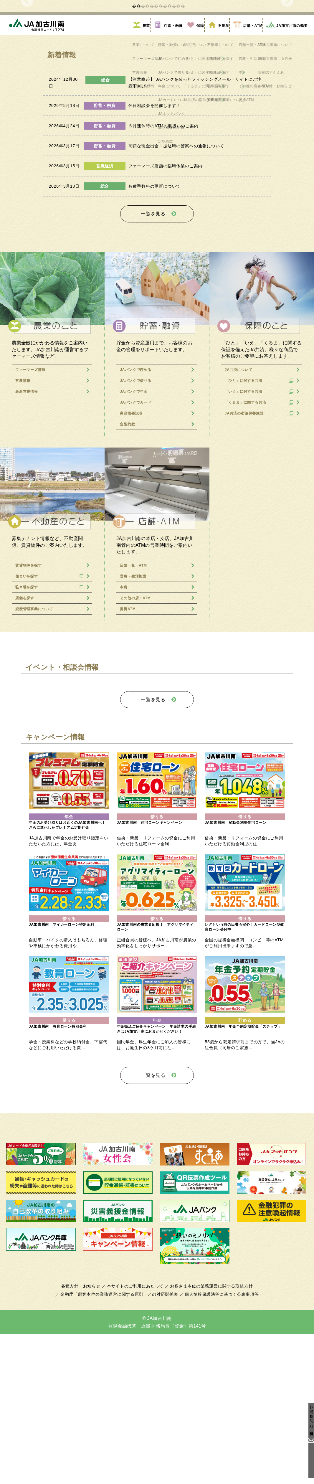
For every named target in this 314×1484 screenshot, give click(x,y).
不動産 (215, 163)
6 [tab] (179, 136)
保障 (193, 163)
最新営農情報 (29, 524)
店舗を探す (26, 731)
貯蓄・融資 (165, 163)
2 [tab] (144, 136)
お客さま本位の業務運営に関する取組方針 (209, 1436)
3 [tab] (153, 136)
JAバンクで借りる (138, 513)
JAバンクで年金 (136, 524)
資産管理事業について (38, 742)
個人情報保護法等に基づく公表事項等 (219, 1444)
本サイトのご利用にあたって (136, 1436)
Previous (27, 65)
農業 (139, 163)
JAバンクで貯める (138, 503)
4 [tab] (161, 136)
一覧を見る (153, 348)
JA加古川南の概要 (284, 163)
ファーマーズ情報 (34, 503)
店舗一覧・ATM (136, 698)
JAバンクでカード (138, 535)
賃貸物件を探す (31, 698)
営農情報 (24, 513)
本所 (124, 720)
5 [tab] (170, 136)
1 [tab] (135, 136)
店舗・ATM (244, 163)
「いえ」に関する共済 (248, 524)
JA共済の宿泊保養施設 (248, 546)
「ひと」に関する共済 (248, 513)
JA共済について (241, 503)
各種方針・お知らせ (84, 1436)
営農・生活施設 (136, 709)
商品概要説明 (133, 546)
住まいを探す (29, 709)
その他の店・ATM (138, 731)
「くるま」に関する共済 (250, 535)
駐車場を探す (29, 720)
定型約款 (128, 557)
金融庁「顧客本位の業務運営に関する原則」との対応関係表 (121, 1444)
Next (287, 65)
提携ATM (129, 742)
